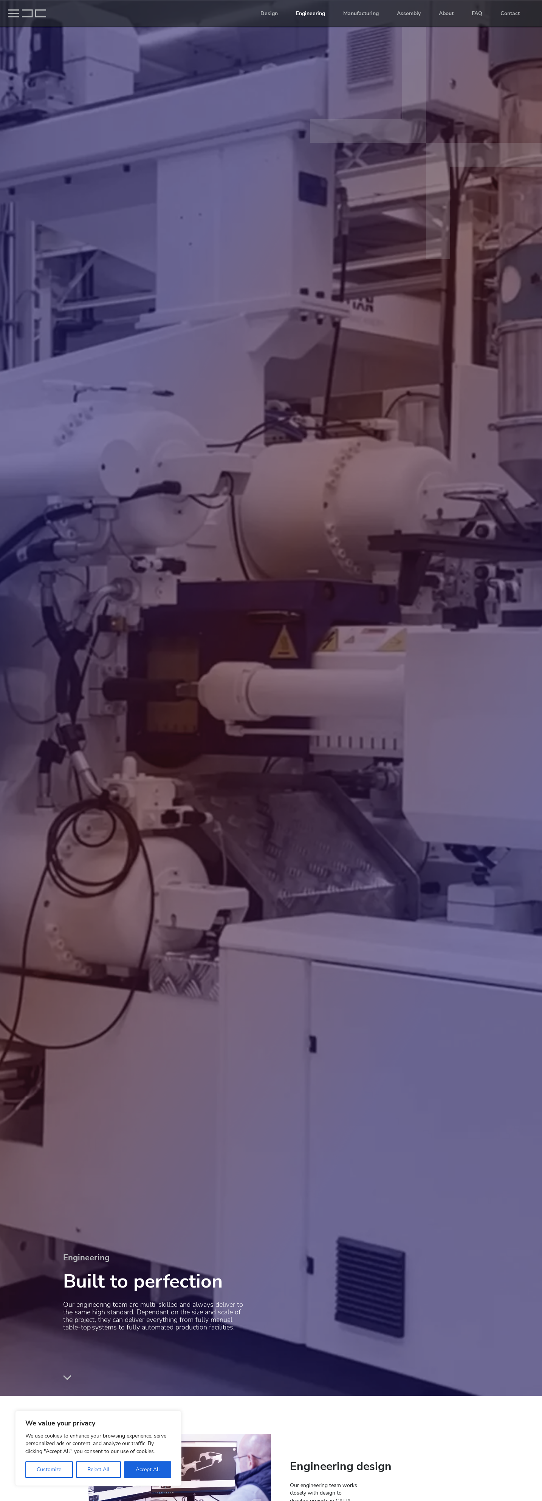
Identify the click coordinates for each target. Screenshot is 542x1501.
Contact (510, 13)
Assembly (409, 13)
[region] (98, 1448)
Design (269, 13)
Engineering (310, 13)
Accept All (148, 1469)
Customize (49, 1469)
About (446, 13)
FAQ (477, 13)
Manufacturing (361, 13)
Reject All (98, 1469)
